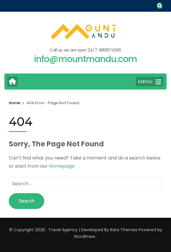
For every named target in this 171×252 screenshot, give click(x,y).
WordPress (84, 236)
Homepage (62, 166)
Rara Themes (123, 230)
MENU (149, 82)
